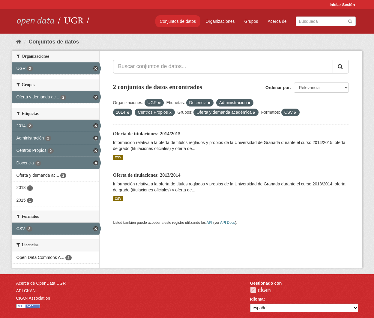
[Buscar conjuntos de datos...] (223, 67)
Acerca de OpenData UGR (41, 283)
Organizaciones (220, 21)
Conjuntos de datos (178, 21)
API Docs (227, 222)
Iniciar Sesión (342, 4)
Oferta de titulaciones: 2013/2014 (147, 175)
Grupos (251, 21)
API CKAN (26, 290)
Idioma (257, 299)
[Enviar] (350, 20)
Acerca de (277, 21)
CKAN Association (33, 298)
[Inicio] (18, 42)
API (209, 222)
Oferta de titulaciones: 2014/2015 (147, 133)
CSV (118, 157)
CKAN (260, 290)
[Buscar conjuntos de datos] (326, 21)
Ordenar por (277, 87)
